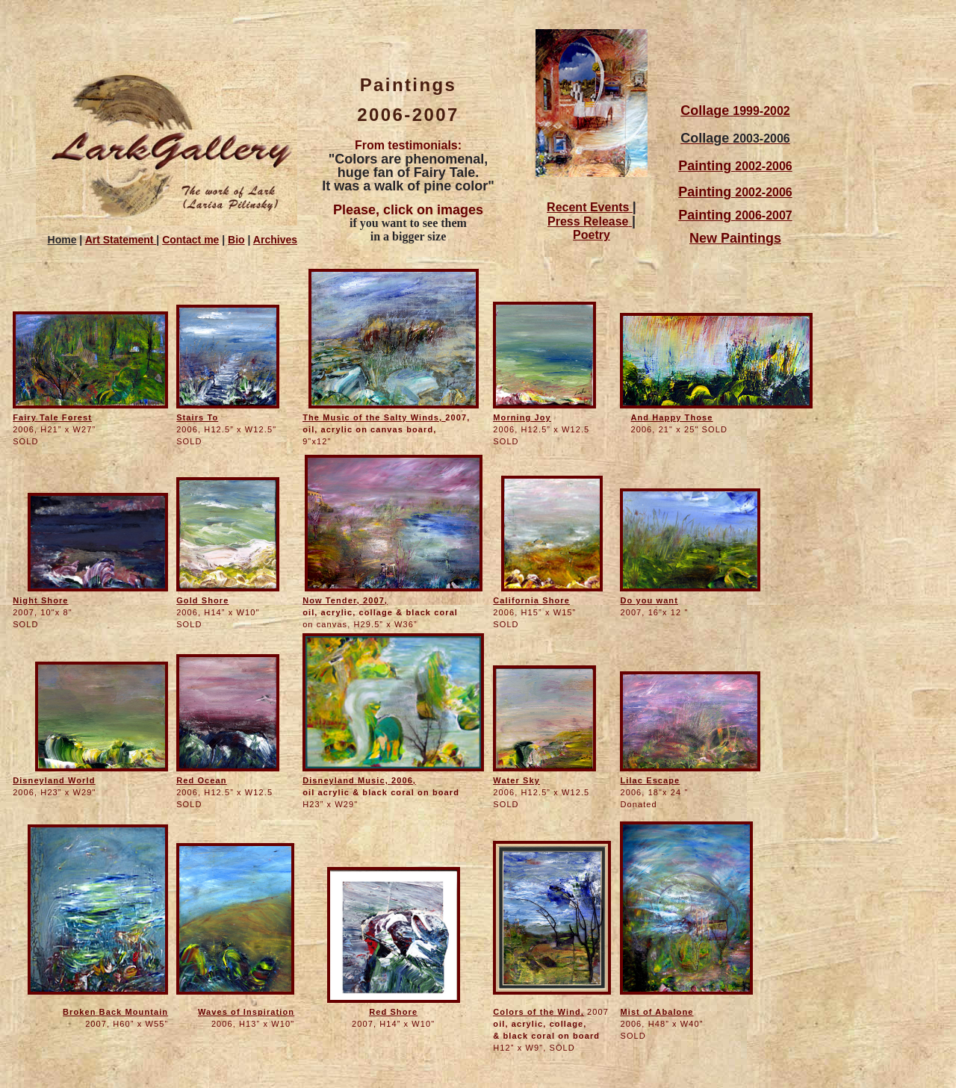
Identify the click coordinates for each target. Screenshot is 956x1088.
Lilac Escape (650, 780)
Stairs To (197, 417)
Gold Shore (202, 600)
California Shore (531, 600)
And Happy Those (671, 417)
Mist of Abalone (656, 1011)
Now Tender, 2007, (345, 600)
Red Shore (393, 1011)
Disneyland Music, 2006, (359, 780)
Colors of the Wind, (538, 1011)
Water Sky (516, 780)
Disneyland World (54, 780)
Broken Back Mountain (115, 1011)
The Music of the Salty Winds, (373, 417)
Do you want (649, 600)
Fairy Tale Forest (52, 417)
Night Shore (40, 600)
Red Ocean (201, 780)
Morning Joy (522, 417)
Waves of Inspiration (246, 1011)
